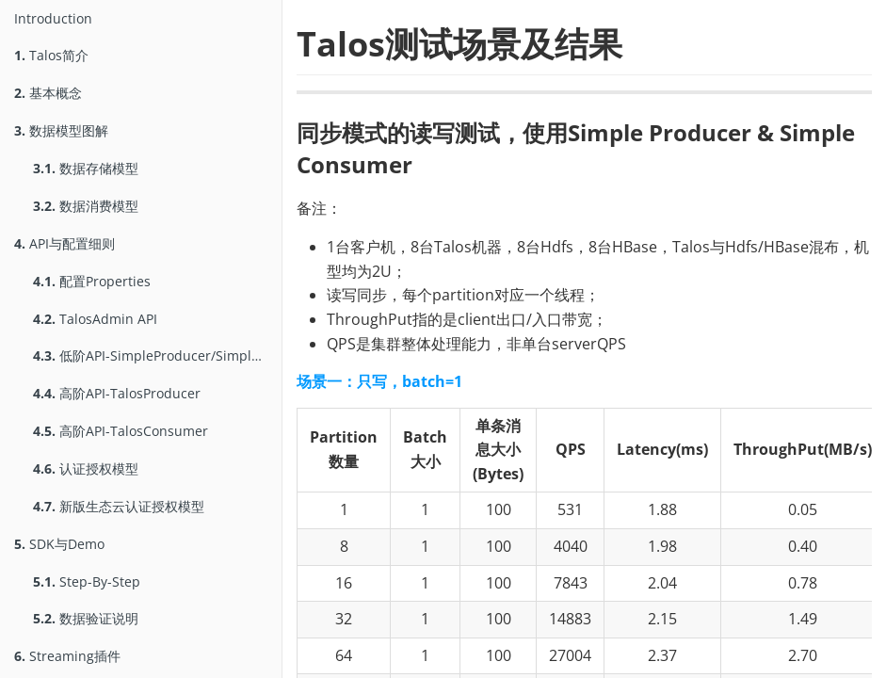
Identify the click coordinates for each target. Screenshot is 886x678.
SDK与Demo (59, 544)
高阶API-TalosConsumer (120, 431)
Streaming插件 (67, 656)
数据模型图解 (61, 130)
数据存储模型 (85, 168)
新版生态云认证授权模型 (118, 506)
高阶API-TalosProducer (117, 393)
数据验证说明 (85, 618)
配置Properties (92, 281)
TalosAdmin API (95, 319)
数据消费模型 (85, 206)
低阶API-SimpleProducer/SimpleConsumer (157, 355)
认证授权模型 (85, 468)
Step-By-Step (86, 581)
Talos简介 (51, 55)
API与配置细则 (64, 243)
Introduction (53, 18)
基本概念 (48, 93)
